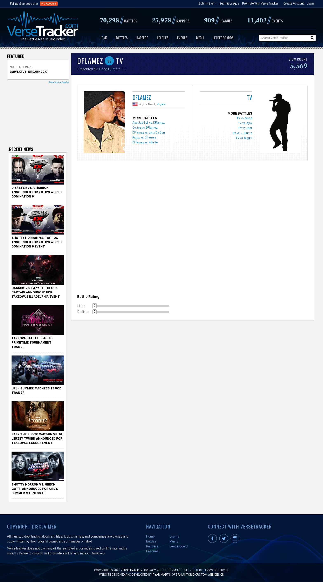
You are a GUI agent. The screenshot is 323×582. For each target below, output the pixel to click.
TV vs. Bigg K (244, 137)
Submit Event (207, 3)
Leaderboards (223, 37)
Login (310, 3)
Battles (122, 37)
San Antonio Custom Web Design (200, 574)
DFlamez (141, 97)
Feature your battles (59, 82)
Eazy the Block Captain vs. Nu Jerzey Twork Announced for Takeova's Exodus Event (37, 438)
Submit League (229, 3)
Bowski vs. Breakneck (28, 72)
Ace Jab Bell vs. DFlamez (148, 122)
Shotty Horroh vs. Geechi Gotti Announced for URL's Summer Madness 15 (35, 489)
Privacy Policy (155, 570)
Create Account (293, 3)
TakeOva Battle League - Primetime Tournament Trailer (33, 342)
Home (103, 37)
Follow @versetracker (24, 3)
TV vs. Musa (244, 118)
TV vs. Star (245, 128)
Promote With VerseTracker (260, 3)
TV (249, 97)
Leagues (163, 37)
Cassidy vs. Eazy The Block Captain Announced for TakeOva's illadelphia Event (36, 292)
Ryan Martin (162, 574)
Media (200, 37)
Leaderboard (178, 546)
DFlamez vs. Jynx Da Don (148, 132)
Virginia (161, 104)
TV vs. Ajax (245, 123)
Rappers (142, 37)
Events (182, 37)
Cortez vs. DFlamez (145, 127)
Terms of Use (178, 570)
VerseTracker (131, 570)
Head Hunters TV (112, 69)
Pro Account (48, 3)
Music (173, 541)
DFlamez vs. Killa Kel (145, 142)
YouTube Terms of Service (209, 570)
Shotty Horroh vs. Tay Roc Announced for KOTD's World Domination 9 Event (37, 242)
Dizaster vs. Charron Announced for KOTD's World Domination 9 (37, 192)
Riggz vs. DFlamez (144, 137)
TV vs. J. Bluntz (242, 133)
